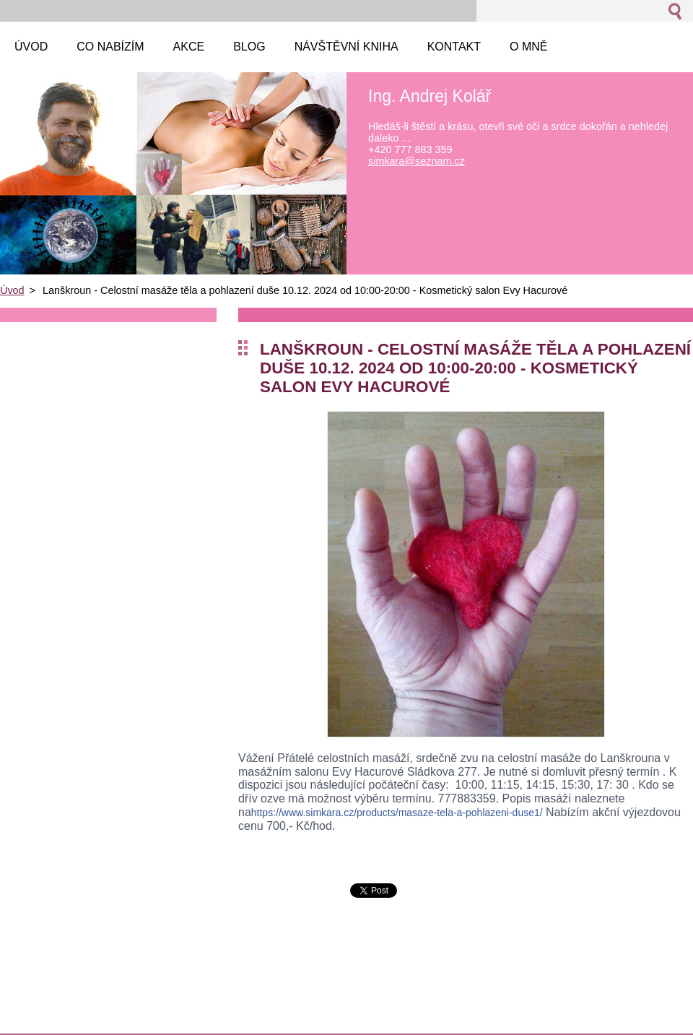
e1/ (397, 812)
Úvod (12, 290)
